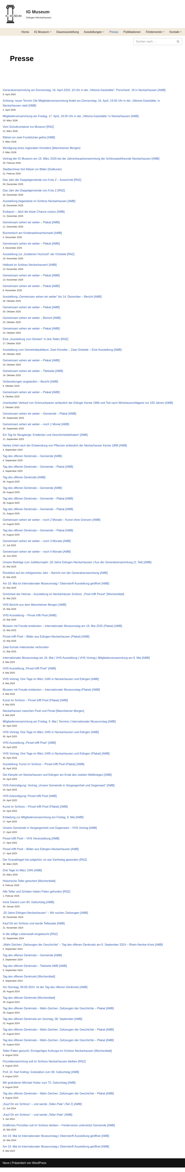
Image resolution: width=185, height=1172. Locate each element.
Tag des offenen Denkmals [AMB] (24, 478)
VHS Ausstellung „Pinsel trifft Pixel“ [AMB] (29, 670)
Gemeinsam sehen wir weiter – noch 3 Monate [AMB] (37, 543)
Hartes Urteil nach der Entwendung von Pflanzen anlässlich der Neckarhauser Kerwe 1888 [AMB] (65, 446)
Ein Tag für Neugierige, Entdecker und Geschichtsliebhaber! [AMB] (45, 436)
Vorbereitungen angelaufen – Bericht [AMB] (30, 382)
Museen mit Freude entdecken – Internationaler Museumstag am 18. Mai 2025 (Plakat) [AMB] (62, 628)
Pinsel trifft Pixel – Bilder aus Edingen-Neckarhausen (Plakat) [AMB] (46, 638)
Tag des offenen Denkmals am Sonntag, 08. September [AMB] (43, 1022)
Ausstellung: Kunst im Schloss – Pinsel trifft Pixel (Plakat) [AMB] (44, 767)
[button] (50, 32)
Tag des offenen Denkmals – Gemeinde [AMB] (32, 457)
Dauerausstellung (67, 31)
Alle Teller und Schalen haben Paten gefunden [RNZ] (36, 894)
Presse (113, 31)
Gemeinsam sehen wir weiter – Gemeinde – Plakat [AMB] (39, 414)
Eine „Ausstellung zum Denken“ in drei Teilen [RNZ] (35, 340)
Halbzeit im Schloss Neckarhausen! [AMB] (30, 265)
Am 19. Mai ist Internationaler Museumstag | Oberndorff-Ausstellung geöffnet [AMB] (56, 1140)
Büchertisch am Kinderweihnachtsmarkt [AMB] (32, 233)
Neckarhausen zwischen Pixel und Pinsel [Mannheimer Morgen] (44, 713)
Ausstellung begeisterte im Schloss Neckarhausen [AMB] (39, 201)
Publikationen (132, 31)
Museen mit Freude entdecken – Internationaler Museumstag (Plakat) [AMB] (51, 692)
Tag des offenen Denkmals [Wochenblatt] (29, 980)
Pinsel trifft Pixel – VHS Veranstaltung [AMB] (31, 841)
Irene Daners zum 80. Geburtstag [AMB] (28, 905)
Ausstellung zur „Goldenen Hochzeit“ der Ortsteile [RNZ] (39, 254)
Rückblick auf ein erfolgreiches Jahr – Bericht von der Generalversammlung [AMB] (55, 574)
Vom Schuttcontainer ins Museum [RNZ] (28, 126)
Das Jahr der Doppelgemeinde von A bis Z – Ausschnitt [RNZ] (42, 180)
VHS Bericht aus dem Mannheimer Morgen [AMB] (34, 606)
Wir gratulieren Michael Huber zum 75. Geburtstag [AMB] (39, 1087)
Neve (6, 1167)
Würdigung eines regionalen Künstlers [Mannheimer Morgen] (42, 148)
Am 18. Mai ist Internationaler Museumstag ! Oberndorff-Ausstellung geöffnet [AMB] (56, 585)
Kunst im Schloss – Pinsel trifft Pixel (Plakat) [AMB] (35, 702)
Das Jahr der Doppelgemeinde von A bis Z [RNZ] (34, 190)
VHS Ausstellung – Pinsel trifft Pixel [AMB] (30, 617)
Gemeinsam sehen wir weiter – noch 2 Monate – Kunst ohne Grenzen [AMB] (52, 521)
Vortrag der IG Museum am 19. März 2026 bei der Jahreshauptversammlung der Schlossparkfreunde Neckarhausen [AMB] (81, 158)
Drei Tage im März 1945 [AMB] (22, 873)
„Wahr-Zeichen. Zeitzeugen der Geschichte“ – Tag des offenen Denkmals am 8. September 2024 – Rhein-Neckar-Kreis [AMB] (83, 948)
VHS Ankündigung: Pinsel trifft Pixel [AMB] (30, 798)
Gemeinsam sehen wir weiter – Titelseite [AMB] (33, 372)
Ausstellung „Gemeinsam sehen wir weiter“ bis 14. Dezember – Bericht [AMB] (52, 297)
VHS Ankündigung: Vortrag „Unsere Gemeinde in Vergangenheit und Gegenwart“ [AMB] (59, 788)
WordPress (39, 1167)
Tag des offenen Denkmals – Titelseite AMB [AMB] (35, 969)
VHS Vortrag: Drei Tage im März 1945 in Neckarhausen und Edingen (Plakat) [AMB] (56, 756)
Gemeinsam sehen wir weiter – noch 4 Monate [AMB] (37, 553)
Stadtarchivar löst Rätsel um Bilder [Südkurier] (32, 169)
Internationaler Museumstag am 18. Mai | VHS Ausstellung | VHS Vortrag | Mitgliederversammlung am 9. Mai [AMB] (76, 660)
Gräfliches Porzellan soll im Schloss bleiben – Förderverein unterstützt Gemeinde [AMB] (59, 1129)
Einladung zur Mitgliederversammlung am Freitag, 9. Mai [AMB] (43, 820)
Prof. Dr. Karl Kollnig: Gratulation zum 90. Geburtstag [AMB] (41, 1076)
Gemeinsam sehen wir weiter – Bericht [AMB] (32, 318)
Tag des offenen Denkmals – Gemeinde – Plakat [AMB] (38, 468)
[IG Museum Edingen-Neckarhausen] (27, 14)
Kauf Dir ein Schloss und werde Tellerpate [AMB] (34, 927)
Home (25, 31)
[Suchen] (153, 41)
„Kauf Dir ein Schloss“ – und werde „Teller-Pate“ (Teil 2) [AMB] (42, 1108)
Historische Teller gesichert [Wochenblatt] (29, 884)
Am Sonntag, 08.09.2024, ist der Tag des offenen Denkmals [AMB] (45, 990)
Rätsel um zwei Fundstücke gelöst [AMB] (29, 137)
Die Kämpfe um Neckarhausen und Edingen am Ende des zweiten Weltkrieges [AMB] (57, 777)
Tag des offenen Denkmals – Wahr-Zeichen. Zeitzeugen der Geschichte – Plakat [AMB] (58, 1012)
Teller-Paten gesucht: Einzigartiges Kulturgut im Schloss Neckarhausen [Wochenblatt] (57, 1054)
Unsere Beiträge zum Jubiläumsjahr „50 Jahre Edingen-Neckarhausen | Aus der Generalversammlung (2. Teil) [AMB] (77, 564)
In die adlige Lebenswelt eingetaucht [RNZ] (30, 937)
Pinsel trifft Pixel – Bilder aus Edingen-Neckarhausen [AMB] (41, 852)
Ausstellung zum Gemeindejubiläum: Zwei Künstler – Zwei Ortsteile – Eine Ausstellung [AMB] (62, 351)
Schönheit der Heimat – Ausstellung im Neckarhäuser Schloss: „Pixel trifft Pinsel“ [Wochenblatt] (63, 596)
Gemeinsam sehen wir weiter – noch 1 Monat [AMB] (36, 425)
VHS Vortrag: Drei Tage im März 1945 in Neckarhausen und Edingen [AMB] (51, 681)
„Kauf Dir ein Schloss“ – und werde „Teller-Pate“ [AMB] (38, 1119)
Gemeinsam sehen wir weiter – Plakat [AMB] (31, 222)
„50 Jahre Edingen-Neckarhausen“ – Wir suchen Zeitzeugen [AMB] (45, 916)
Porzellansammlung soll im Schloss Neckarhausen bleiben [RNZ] (44, 1065)
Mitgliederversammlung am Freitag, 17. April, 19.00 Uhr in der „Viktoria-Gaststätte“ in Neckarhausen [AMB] (71, 116)
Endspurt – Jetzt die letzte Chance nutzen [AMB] (34, 212)
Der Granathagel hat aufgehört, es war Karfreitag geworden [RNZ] (45, 862)
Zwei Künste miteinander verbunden (26, 649)
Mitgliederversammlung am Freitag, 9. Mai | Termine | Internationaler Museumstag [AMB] (59, 724)
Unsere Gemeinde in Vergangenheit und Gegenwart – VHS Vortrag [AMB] (50, 830)
